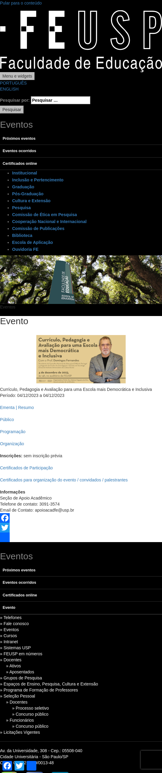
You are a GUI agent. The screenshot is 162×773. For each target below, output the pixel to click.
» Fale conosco (14, 623)
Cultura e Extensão (31, 200)
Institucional (24, 173)
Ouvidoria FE (25, 249)
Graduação (23, 186)
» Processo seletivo (30, 708)
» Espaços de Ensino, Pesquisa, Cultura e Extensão (49, 684)
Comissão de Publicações (38, 228)
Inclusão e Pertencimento (38, 179)
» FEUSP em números (21, 653)
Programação (12, 431)
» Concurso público (30, 714)
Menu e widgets (17, 76)
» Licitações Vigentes (20, 732)
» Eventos (9, 629)
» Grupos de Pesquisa (21, 678)
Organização (12, 443)
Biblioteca (22, 235)
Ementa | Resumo (17, 407)
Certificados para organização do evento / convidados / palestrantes (64, 480)
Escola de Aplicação (32, 242)
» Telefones (10, 617)
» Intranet (9, 641)
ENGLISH (9, 89)
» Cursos (8, 635)
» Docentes (10, 659)
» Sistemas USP (15, 647)
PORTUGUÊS (13, 83)
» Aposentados (20, 671)
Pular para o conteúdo (21, 3)
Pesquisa (21, 207)
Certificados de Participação (26, 467)
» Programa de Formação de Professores (39, 690)
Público (7, 419)
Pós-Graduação (27, 193)
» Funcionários (20, 720)
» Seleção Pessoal (17, 696)
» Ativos (13, 665)
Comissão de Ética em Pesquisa (44, 214)
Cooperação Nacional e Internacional (49, 221)
